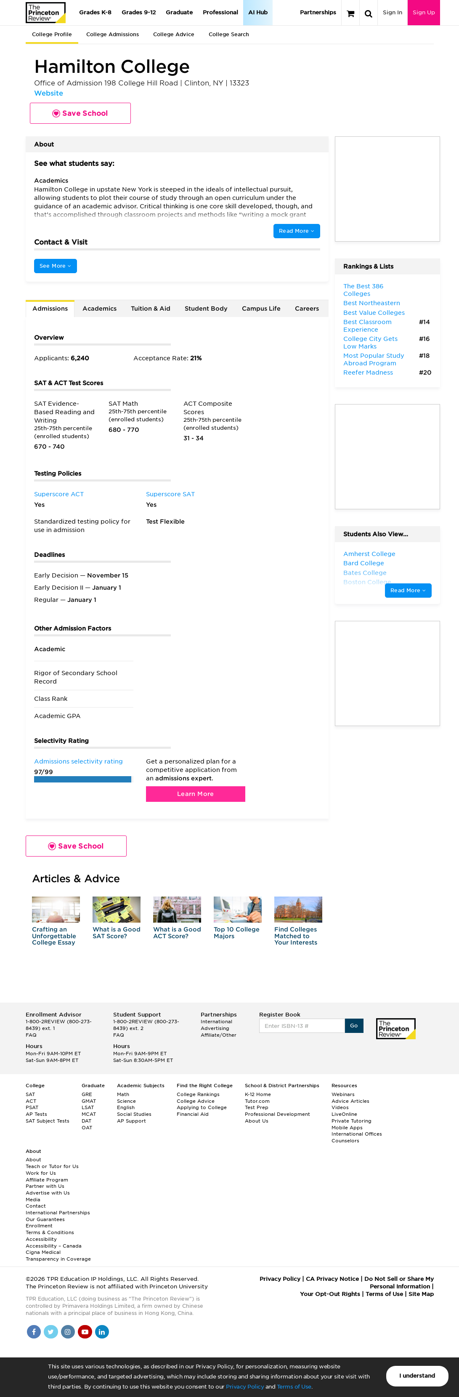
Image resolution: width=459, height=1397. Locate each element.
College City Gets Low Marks (370, 342)
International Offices (357, 1134)
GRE (87, 1094)
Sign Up (424, 12)
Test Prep (256, 1107)
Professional (220, 12)
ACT (31, 1101)
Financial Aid (193, 1114)
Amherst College (369, 554)
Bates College (365, 572)
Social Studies (134, 1114)
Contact (36, 1206)
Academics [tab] (99, 308)
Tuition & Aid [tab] (150, 308)
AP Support (131, 1121)
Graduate (179, 12)
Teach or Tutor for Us (52, 1166)
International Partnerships (58, 1213)
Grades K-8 (95, 12)
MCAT (89, 1114)
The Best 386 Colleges (363, 290)
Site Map (421, 1294)
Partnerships (318, 12)
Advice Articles (350, 1101)
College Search (229, 34)
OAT (87, 1128)
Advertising (215, 1028)
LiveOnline (344, 1114)
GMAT (89, 1101)
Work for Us (41, 1173)
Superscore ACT (59, 494)
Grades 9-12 (139, 12)
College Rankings (198, 1094)
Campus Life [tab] (261, 308)
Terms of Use (294, 1387)
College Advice (173, 34)
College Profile (52, 34)
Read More (296, 231)
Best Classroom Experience (367, 326)
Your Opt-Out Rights (330, 1294)
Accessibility (41, 1239)
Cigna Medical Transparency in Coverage (58, 1255)
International (216, 1021)
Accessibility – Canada (54, 1246)
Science (126, 1101)
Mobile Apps (347, 1128)
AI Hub (258, 12)
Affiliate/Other (218, 1035)
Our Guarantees (45, 1219)
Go (354, 1025)
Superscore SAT (170, 494)
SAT (30, 1094)
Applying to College (202, 1107)
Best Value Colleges (374, 312)
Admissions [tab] (50, 308)
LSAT (88, 1107)
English (126, 1107)
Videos (340, 1107)
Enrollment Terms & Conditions (50, 1229)
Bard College (363, 563)
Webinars (343, 1094)
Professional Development (277, 1114)
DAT (86, 1121)
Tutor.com (257, 1101)
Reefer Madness (368, 372)
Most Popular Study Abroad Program (373, 359)
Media (33, 1200)
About (33, 1160)
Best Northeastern (371, 303)
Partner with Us (45, 1186)
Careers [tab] (307, 308)
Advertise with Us (48, 1193)
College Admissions (112, 34)
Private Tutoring (351, 1121)
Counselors (345, 1141)
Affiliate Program (47, 1180)
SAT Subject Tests (47, 1121)
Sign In (392, 12)
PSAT (32, 1107)
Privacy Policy (245, 1387)
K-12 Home (258, 1094)
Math (123, 1094)
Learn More (195, 793)
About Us (256, 1121)
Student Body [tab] (206, 308)
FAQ (31, 1035)
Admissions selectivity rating (78, 761)
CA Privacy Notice (332, 1279)
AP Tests (36, 1114)
